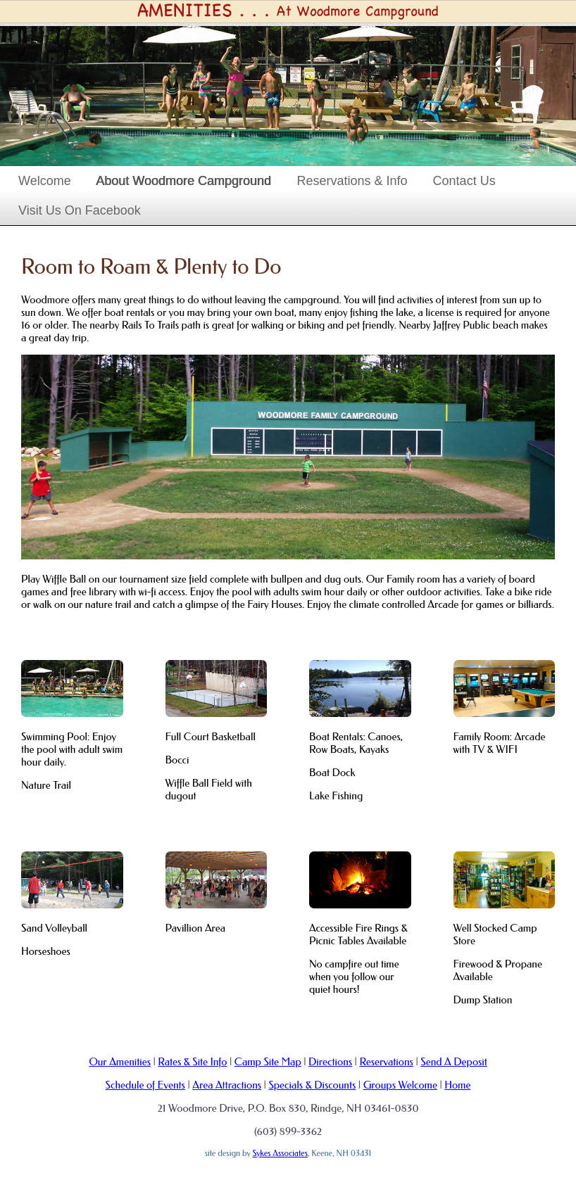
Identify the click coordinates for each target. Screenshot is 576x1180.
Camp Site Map (267, 1061)
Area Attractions (226, 1085)
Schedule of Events (145, 1085)
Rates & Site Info (192, 1061)
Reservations (386, 1061)
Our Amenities (120, 1061)
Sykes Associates (280, 1153)
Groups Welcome (400, 1085)
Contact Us (464, 181)
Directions (330, 1061)
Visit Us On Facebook (79, 210)
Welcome (44, 181)
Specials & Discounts (312, 1085)
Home (457, 1085)
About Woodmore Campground (184, 181)
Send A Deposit (453, 1061)
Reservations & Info (352, 181)
